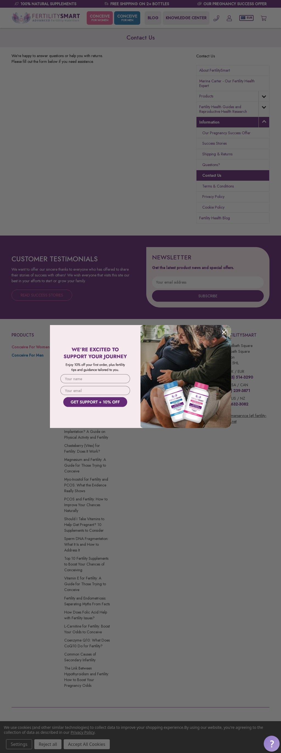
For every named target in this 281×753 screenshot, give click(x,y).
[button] (95, 412)
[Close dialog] (224, 332)
